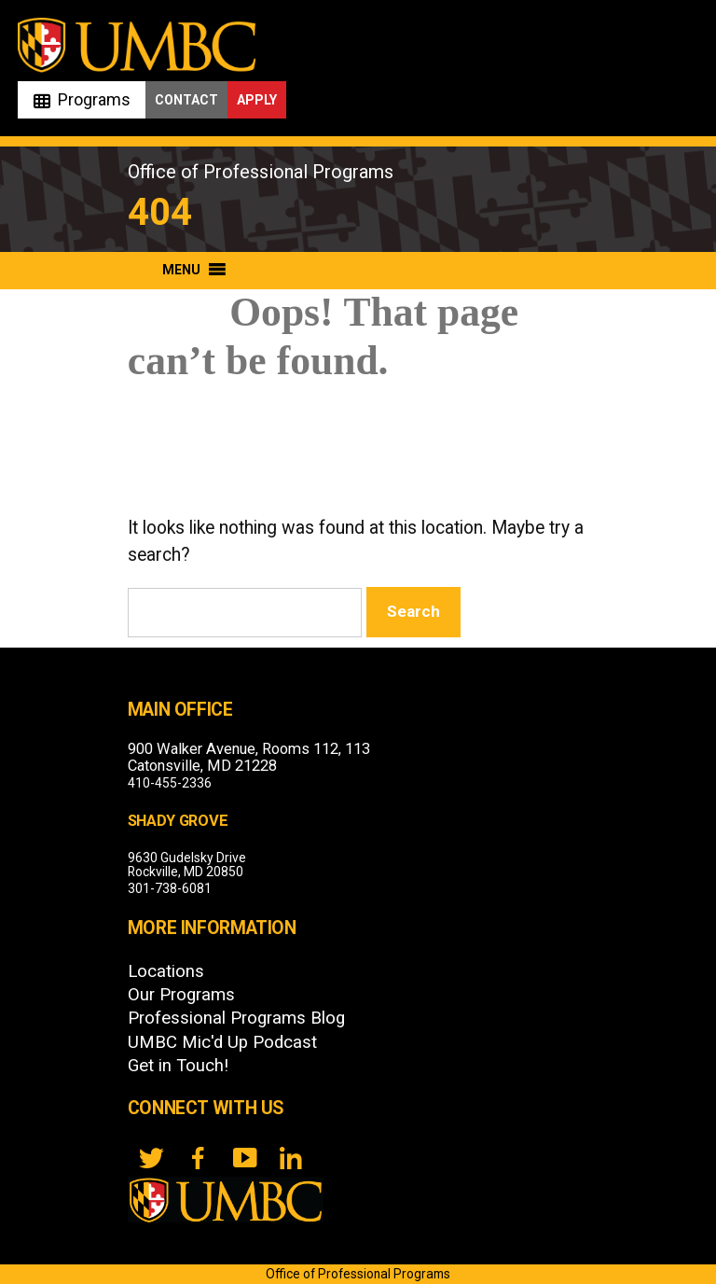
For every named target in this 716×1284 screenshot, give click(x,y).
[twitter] (151, 1158)
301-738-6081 (170, 888)
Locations (166, 971)
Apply (257, 99)
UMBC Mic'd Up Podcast (222, 1042)
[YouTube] (244, 1158)
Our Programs (181, 994)
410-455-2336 (170, 782)
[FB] (197, 1158)
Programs (94, 99)
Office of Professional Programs (260, 171)
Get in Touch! (178, 1065)
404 (160, 212)
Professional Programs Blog (236, 1018)
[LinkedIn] (291, 1158)
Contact (186, 99)
